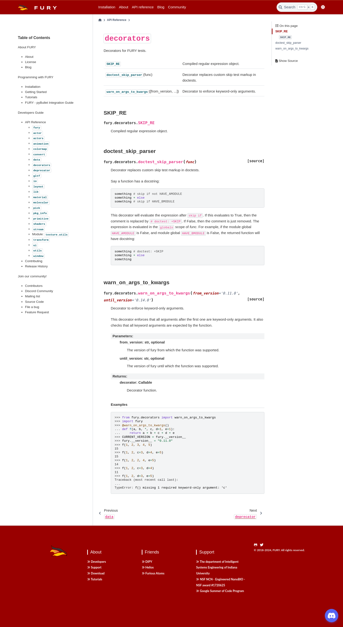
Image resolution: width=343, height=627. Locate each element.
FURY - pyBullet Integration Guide (49, 102)
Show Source (286, 61)
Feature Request (37, 312)
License (30, 62)
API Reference (35, 122)
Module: (50, 234)
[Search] (297, 7)
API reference (143, 7)
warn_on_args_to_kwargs (291, 48)
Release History (36, 266)
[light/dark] (323, 7)
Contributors (34, 286)
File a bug (32, 307)
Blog (160, 7)
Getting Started (36, 92)
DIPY (147, 561)
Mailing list (32, 296)
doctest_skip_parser (288, 42)
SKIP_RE (281, 31)
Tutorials (31, 97)
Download (96, 573)
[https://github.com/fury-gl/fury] (257, 545)
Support (94, 567)
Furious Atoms (153, 573)
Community (177, 7)
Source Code (34, 302)
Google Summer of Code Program (220, 591)
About (123, 7)
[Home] (100, 20)
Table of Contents (34, 37)
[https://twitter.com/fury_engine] (263, 545)
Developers (96, 561)
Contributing (33, 261)
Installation (107, 7)
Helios (148, 567)
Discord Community (39, 291)
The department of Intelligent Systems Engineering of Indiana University (217, 567)
